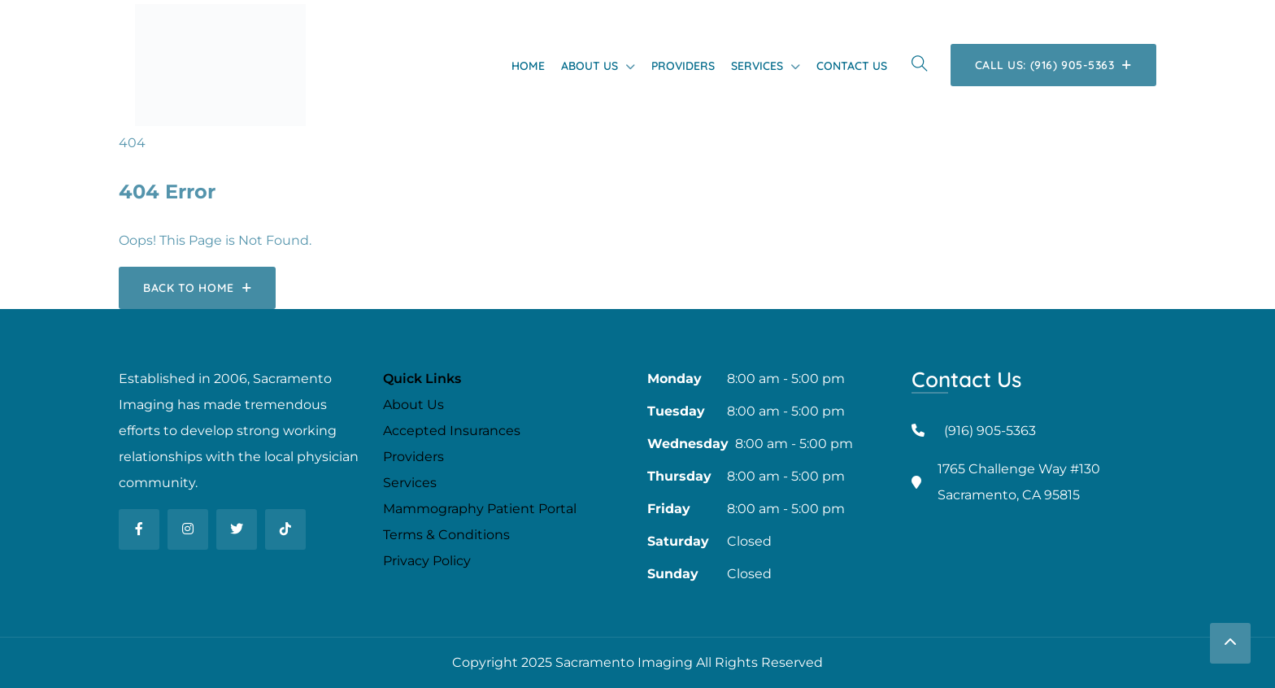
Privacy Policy (427, 560)
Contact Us (851, 66)
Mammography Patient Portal (480, 508)
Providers (683, 66)
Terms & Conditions (446, 534)
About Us (589, 66)
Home (528, 66)
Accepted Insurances (451, 430)
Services (757, 66)
